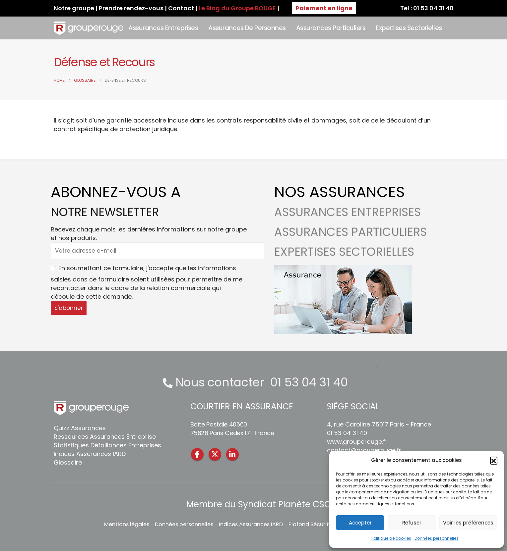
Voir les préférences (468, 522)
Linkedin (232, 454)
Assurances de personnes (247, 28)
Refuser (411, 522)
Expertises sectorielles (409, 28)
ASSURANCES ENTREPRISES (347, 220)
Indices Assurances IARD (90, 454)
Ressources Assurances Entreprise (105, 436)
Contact (181, 8)
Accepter (360, 522)
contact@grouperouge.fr (364, 450)
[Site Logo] (89, 28)
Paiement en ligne (323, 8)
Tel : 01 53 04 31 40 (427, 8)
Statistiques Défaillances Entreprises (107, 445)
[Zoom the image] (343, 269)
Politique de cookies (391, 538)
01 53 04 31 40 (309, 382)
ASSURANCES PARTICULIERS (350, 240)
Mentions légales (126, 524)
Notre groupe (74, 8)
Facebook (197, 454)
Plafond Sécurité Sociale (320, 524)
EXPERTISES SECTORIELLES (344, 260)
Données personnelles (436, 538)
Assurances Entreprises (163, 28)
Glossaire (68, 462)
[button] (493, 460)
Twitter (215, 454)
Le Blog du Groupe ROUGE (237, 8)
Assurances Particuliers (331, 28)
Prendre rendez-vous (131, 8)
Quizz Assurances (80, 428)
